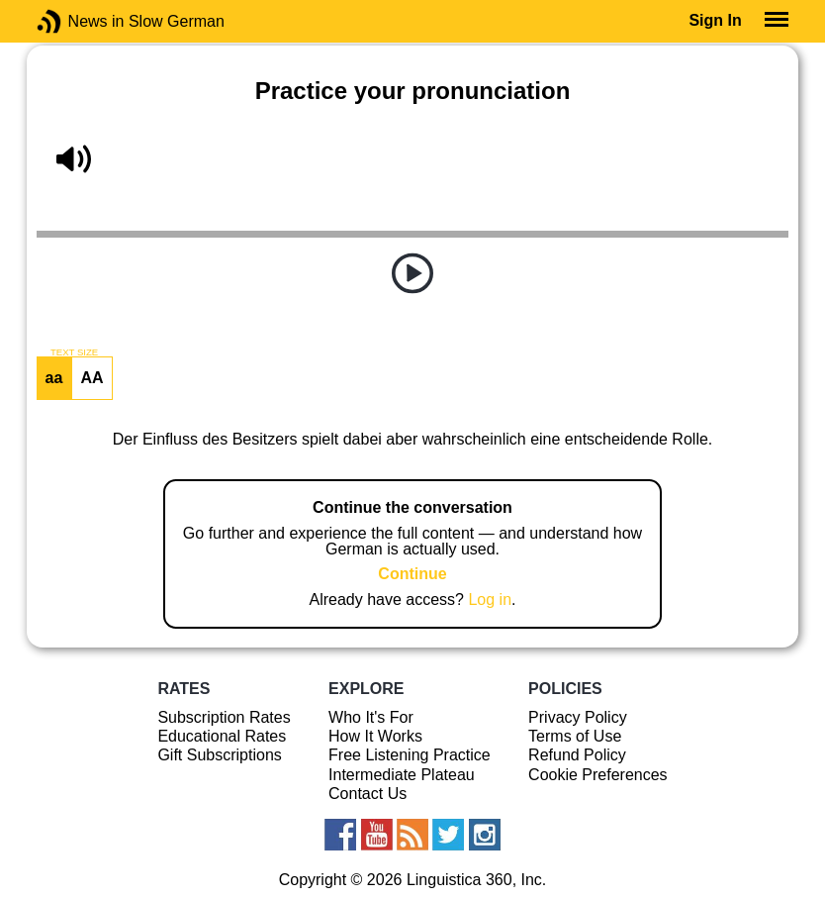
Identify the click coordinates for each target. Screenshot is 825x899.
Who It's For (370, 717)
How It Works (375, 736)
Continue (412, 573)
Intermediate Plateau (401, 774)
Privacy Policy (577, 717)
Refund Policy (577, 755)
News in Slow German (78, 21)
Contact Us (367, 793)
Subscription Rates (223, 717)
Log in (489, 599)
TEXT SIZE (74, 352)
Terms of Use (574, 736)
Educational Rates (221, 736)
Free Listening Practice (409, 755)
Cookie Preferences (598, 774)
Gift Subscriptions (219, 755)
